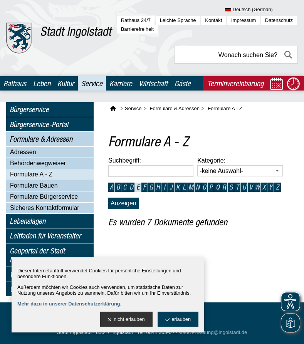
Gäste (183, 83)
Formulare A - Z (31, 174)
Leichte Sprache (178, 20)
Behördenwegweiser (38, 163)
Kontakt (213, 20)
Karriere (120, 83)
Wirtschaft (153, 83)
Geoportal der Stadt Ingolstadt (37, 255)
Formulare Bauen (34, 185)
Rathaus (14, 83)
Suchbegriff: (124, 160)
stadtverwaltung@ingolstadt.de (212, 332)
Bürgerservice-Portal (39, 124)
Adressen (23, 152)
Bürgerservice (29, 109)
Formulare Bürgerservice (44, 196)
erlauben (178, 319)
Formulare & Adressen (41, 138)
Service (91, 83)
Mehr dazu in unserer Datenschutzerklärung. (69, 304)
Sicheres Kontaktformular (44, 208)
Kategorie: (211, 160)
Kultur (65, 83)
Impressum (243, 20)
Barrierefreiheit (137, 29)
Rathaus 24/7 (136, 20)
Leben (41, 83)
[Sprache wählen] (261, 10)
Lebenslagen (27, 220)
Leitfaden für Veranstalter (45, 235)
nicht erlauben (126, 319)
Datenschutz (279, 20)
